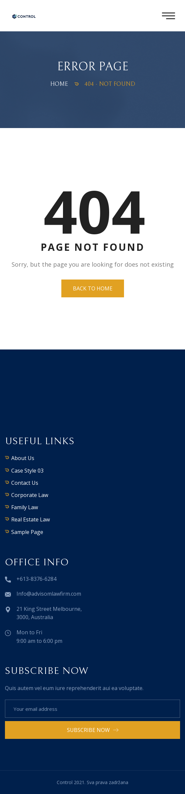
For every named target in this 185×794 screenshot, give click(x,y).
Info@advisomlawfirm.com (48, 593)
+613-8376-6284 (36, 578)
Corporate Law (29, 495)
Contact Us (24, 482)
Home (59, 84)
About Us (22, 458)
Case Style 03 (27, 470)
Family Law (24, 507)
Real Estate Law (30, 519)
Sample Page (27, 532)
